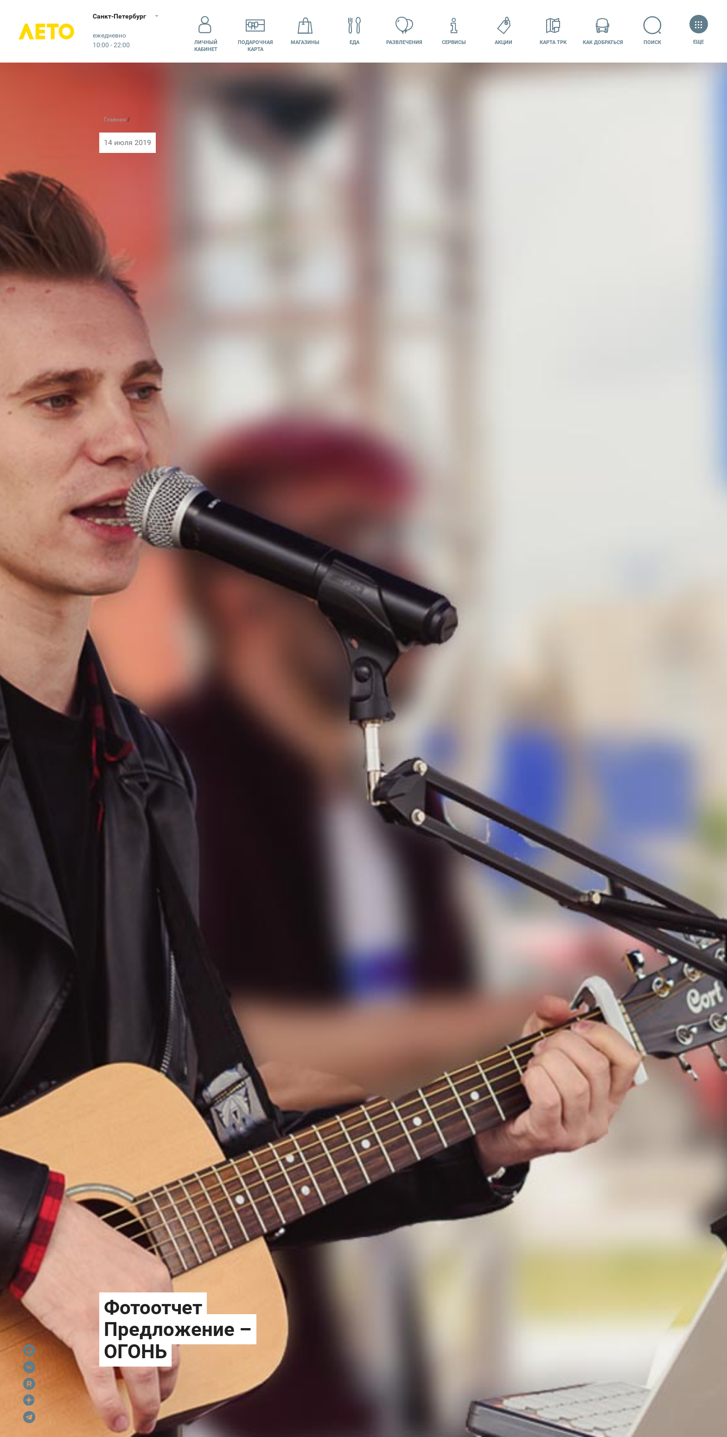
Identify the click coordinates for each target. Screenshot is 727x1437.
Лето (46, 31)
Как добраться (603, 30)
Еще (698, 31)
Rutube (29, 1384)
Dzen (29, 1400)
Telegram (29, 1417)
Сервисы (454, 30)
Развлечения (404, 30)
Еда (354, 30)
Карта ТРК (553, 30)
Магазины (305, 30)
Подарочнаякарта (255, 31)
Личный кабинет (205, 31)
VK (29, 1367)
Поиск (652, 30)
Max (29, 1350)
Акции (503, 30)
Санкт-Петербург (119, 16)
